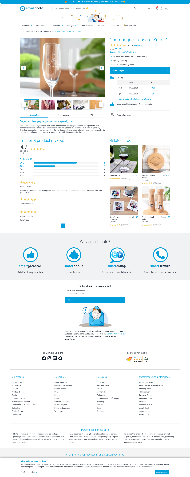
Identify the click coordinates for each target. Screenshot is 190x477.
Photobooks (17, 382)
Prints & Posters (18, 398)
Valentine (100, 389)
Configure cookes (29, 472)
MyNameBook (18, 392)
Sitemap (142, 402)
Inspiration (114, 25)
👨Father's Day (130, 25)
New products (87, 25)
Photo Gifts (16, 385)
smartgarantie (144, 411)
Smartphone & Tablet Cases (23, 402)
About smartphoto (61, 382)
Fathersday (101, 395)
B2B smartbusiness (62, 408)
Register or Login (146, 398)
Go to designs (118, 71)
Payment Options (146, 395)
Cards (14, 395)
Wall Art (15, 389)
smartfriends (144, 408)
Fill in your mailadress (76, 291)
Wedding (100, 402)
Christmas (101, 382)
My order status (145, 405)
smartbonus (144, 414)
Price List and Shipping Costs (151, 385)
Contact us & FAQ (146, 382)
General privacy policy (63, 385)
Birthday (100, 405)
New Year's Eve (103, 385)
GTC (56, 392)
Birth (99, 408)
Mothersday (101, 392)
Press (56, 398)
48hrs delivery (144, 392)
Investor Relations (61, 402)
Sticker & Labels (18, 411)
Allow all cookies (161, 472)
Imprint (57, 395)
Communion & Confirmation (108, 398)
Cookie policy (60, 389)
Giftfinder (101, 25)
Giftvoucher (16, 414)
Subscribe (71, 300)
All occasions (102, 411)
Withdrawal (58, 411)
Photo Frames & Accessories (24, 405)
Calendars (16, 408)
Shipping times (145, 389)
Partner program (60, 405)
